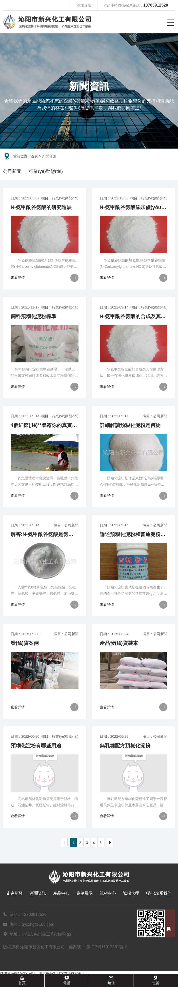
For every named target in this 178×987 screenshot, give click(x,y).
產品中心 (61, 893)
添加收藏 (84, 5)
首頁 (34, 156)
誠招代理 (131, 893)
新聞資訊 (38, 893)
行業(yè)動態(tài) (46, 171)
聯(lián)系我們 (158, 893)
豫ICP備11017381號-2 (106, 947)
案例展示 (84, 893)
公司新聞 (12, 171)
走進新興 (15, 893)
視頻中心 (108, 893)
